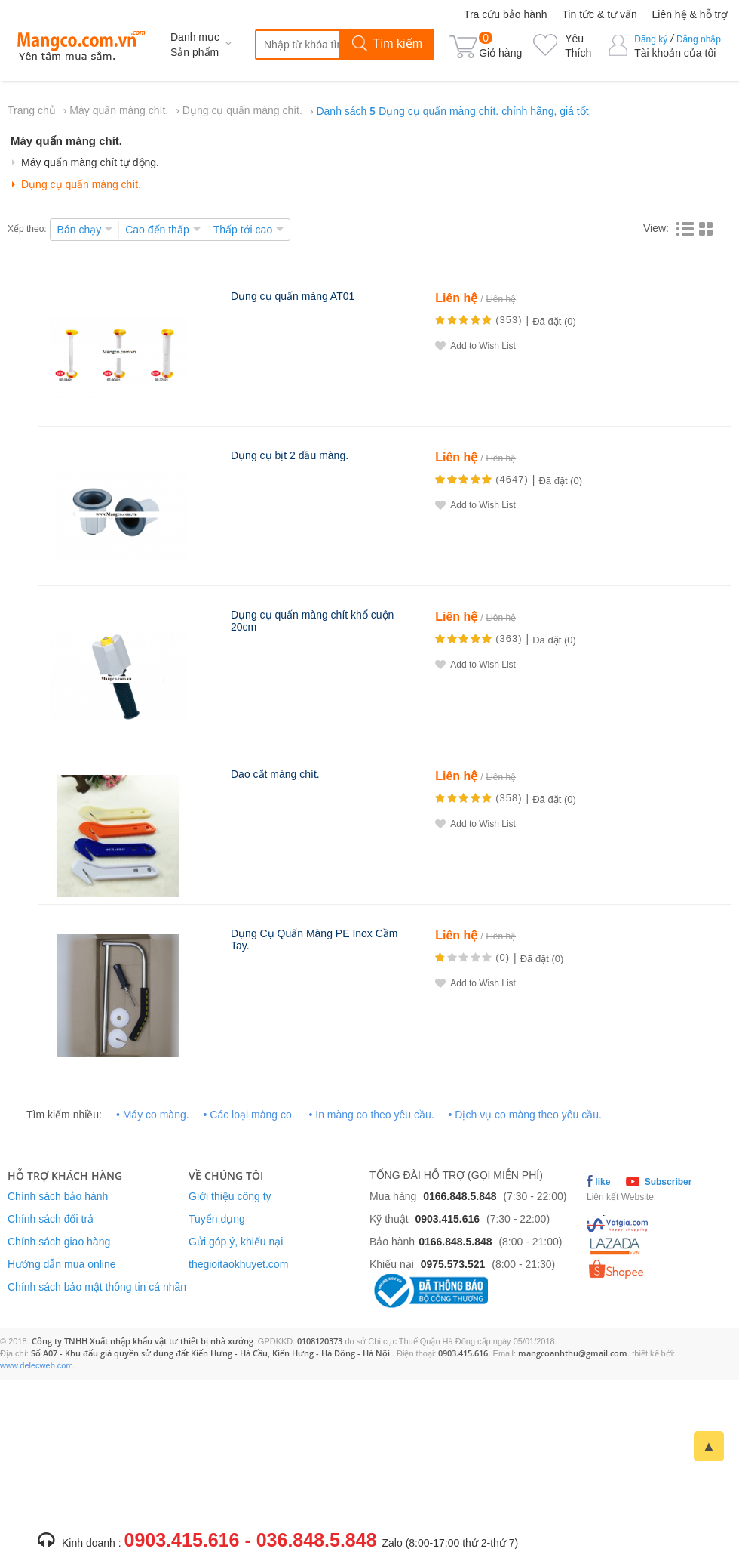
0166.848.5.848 (459, 1196)
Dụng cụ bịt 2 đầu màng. (289, 455)
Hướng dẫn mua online (62, 1264)
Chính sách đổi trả (51, 1219)
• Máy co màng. (152, 1115)
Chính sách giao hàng (59, 1242)
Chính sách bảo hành (58, 1196)
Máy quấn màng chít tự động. (90, 162)
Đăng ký (650, 39)
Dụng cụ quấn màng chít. (242, 110)
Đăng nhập (698, 39)
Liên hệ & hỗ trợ (690, 14)
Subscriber (658, 1181)
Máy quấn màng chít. (118, 110)
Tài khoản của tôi (675, 53)
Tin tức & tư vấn (599, 14)
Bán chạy (79, 230)
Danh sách (452, 111)
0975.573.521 (453, 1264)
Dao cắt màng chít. (275, 774)
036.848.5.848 (316, 1539)
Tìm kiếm (386, 44)
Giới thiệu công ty (230, 1196)
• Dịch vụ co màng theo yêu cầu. (525, 1115)
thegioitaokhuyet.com (238, 1264)
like (598, 1181)
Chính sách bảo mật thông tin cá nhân (97, 1287)
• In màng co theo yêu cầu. (371, 1115)
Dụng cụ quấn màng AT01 (292, 296)
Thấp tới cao (242, 230)
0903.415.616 (447, 1219)
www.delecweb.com (36, 1365)
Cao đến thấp (157, 230)
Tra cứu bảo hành (505, 14)
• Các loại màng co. (249, 1115)
